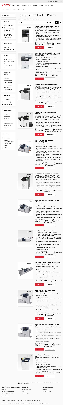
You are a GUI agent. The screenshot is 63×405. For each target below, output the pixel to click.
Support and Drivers (48, 387)
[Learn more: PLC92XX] (25, 238)
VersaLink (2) (7, 121)
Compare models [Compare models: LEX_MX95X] (50, 194)
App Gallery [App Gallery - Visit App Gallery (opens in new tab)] (24, 391)
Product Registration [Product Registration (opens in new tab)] (47, 391)
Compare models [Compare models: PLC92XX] (50, 256)
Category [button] (6, 21)
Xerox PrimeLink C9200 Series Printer (45, 231)
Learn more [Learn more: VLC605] (39, 376)
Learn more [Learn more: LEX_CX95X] (39, 134)
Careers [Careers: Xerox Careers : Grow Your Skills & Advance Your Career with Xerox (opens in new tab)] (8, 400)
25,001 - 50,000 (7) (8, 85)
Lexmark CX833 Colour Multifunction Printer (47, 26)
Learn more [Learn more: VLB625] (39, 78)
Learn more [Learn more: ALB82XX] (39, 225)
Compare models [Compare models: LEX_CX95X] (50, 134)
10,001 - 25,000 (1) (8, 82)
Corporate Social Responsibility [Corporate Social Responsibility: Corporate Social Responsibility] (8, 393)
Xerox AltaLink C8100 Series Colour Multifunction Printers (45, 291)
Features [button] (6, 134)
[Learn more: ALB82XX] (25, 208)
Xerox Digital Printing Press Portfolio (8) (8, 36)
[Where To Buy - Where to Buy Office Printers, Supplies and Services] (58, 1)
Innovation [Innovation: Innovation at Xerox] (4, 389)
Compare (29, 27)
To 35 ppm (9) (7, 99)
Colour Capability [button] (8, 43)
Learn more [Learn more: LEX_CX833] (39, 47)
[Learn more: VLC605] (25, 362)
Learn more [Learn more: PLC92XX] (39, 256)
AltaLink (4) (7, 114)
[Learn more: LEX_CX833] (25, 34)
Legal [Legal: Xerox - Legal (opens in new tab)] (21, 400)
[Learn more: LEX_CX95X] (25, 120)
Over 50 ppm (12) (8, 104)
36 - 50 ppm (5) (7, 102)
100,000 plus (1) (8, 89)
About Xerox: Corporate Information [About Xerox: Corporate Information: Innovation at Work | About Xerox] (11, 387)
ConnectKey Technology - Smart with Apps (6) (9, 142)
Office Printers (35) (9, 25)
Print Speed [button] (7, 95)
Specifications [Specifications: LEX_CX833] (50, 47)
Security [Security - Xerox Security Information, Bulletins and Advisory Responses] (34, 400)
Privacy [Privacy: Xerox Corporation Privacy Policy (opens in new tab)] (17, 400)
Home (3, 9)
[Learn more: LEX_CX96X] (25, 92)
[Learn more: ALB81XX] (25, 332)
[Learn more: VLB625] (25, 61)
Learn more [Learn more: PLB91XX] (39, 284)
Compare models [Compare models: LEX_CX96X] (50, 106)
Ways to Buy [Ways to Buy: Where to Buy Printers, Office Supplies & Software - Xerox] (25, 387)
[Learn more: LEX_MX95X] (25, 181)
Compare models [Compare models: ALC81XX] (50, 318)
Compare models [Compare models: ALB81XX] (50, 349)
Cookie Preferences (27, 400)
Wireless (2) (7, 138)
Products (7, 9)
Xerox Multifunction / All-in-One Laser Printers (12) (9, 30)
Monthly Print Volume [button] (7, 73)
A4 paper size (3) (8, 59)
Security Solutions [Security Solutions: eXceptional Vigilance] (5, 396)
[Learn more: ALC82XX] (25, 148)
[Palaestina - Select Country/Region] (51, 1)
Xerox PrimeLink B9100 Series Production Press (48, 263)
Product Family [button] (8, 110)
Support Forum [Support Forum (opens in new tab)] (45, 389)
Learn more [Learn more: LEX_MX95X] (39, 194)
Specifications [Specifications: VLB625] (50, 78)
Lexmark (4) (7, 128)
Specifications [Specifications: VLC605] (50, 376)
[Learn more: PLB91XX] (25, 270)
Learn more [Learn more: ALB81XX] (39, 349)
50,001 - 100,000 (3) (8, 87)
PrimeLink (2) (7, 125)
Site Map (38, 400)
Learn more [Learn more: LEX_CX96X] (39, 106)
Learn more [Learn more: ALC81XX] (39, 318)
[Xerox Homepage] (6, 5)
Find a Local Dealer (26, 393)
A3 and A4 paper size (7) (9, 62)
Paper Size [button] (6, 55)
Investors (13, 400)
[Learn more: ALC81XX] (25, 298)
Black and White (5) (9, 49)
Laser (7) (6, 145)
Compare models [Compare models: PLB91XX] (50, 284)
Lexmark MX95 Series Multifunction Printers (47, 174)
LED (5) (5, 147)
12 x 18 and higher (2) (8, 66)
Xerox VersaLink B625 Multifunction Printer (47, 53)
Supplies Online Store (26, 389)
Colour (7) (6, 47)
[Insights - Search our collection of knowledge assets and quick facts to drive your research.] (51, 5)
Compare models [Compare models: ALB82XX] (50, 225)
